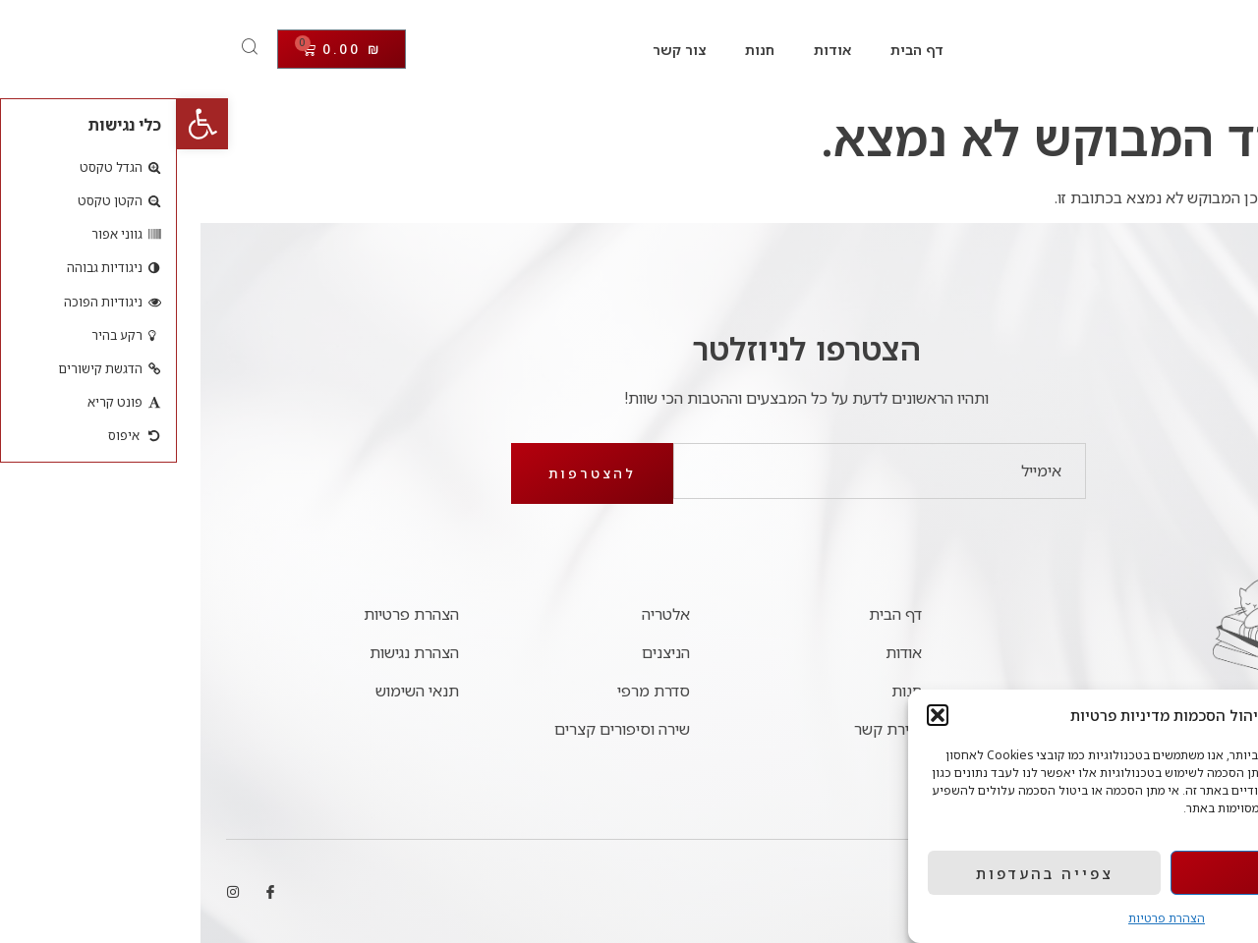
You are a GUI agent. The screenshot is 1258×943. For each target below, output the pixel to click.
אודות (655, 49)
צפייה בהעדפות (868, 873)
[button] (25, 123)
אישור (1111, 873)
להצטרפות (416, 473)
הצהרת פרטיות (989, 918)
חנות (583, 49)
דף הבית (740, 49)
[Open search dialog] (73, 49)
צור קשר (502, 49)
